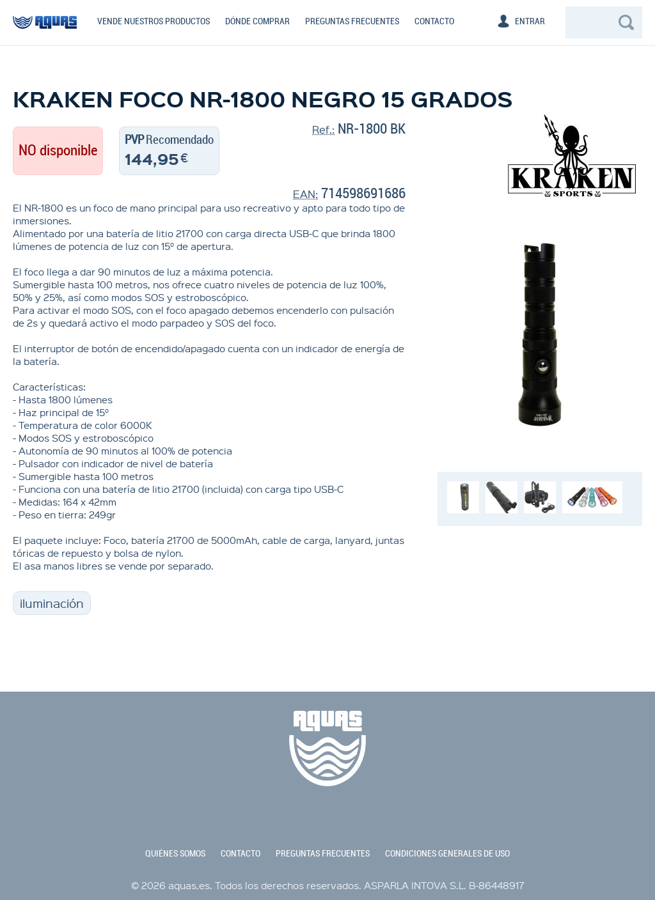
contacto (240, 853)
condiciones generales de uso (447, 853)
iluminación (52, 603)
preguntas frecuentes (323, 853)
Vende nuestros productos (153, 21)
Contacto (434, 21)
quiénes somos (175, 853)
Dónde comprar (257, 21)
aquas (45, 28)
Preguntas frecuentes (352, 21)
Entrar (530, 21)
